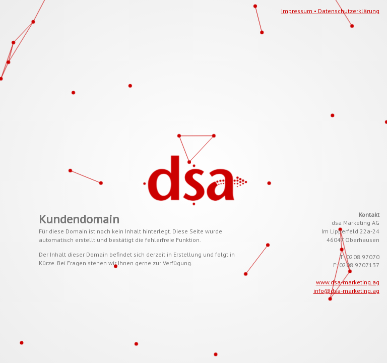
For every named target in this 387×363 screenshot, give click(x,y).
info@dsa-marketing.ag (346, 290)
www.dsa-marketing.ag (347, 282)
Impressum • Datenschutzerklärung (330, 11)
